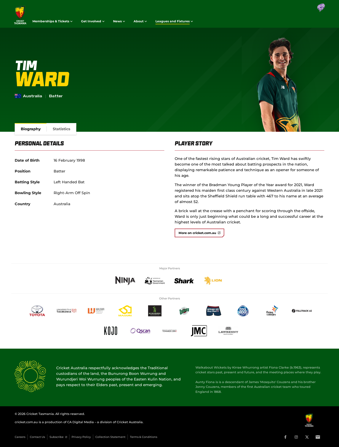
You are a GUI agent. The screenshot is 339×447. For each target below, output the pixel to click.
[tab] (31, 129)
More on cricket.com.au (199, 233)
